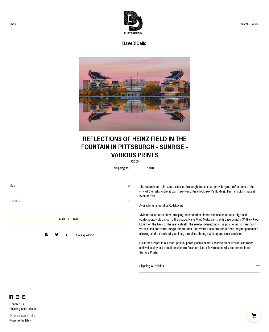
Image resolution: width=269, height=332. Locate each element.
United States (138, 168)
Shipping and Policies (23, 308)
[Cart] (254, 315)
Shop (12, 24)
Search (244, 24)
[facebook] (11, 297)
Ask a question (84, 235)
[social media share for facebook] (46, 233)
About (256, 24)
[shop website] (17, 297)
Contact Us (16, 304)
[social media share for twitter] (57, 233)
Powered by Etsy (20, 320)
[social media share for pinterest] (67, 233)
